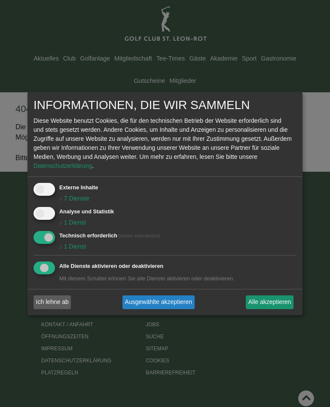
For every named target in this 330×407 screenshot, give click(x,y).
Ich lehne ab (52, 301)
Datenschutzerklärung (63, 165)
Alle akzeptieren (269, 301)
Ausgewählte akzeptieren (158, 301)
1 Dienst (72, 222)
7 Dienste (74, 198)
